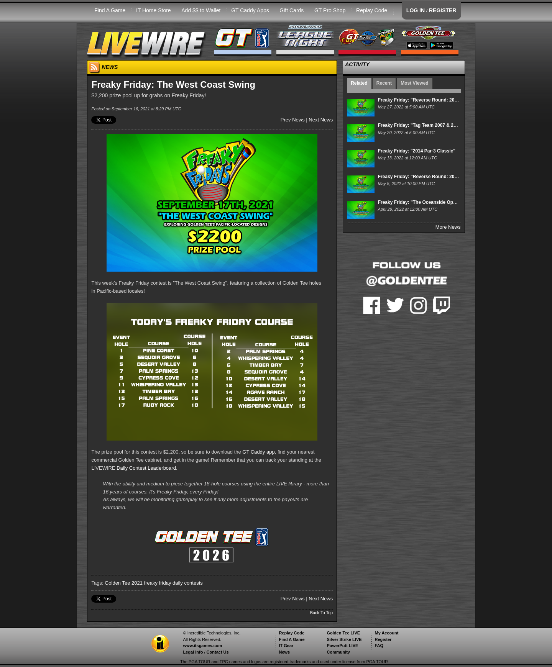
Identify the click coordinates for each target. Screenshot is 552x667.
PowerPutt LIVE (342, 645)
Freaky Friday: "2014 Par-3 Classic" (416, 151)
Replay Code (371, 10)
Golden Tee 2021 (124, 583)
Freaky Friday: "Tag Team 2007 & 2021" (420, 125)
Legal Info (193, 652)
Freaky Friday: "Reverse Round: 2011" (420, 100)
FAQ (379, 645)
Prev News (293, 120)
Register (383, 639)
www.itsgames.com (202, 645)
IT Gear (286, 645)
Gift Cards (291, 10)
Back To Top (321, 612)
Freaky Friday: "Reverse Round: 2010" (420, 176)
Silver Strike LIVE (344, 639)
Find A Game (109, 10)
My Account (386, 633)
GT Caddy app (258, 452)
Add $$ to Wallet (200, 10)
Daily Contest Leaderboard (146, 468)
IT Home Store (153, 10)
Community (338, 652)
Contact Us (218, 652)
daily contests (187, 583)
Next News (321, 120)
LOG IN (415, 10)
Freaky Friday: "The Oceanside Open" (419, 202)
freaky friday (157, 583)
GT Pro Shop (329, 10)
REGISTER (443, 10)
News (284, 652)
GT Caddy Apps (250, 10)
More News (448, 227)
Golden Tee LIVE (343, 633)
